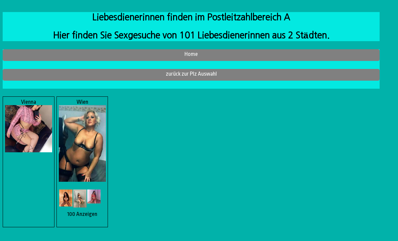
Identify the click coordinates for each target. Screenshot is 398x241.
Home (191, 54)
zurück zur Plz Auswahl (191, 74)
